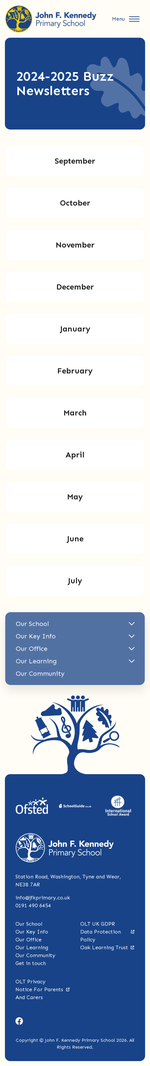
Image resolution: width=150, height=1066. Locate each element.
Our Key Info (31, 932)
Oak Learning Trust (107, 947)
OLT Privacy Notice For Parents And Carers (42, 989)
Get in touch (30, 963)
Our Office (28, 939)
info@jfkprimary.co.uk (42, 898)
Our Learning (31, 947)
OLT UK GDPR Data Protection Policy (107, 932)
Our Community (35, 955)
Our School (28, 924)
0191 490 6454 (33, 905)
